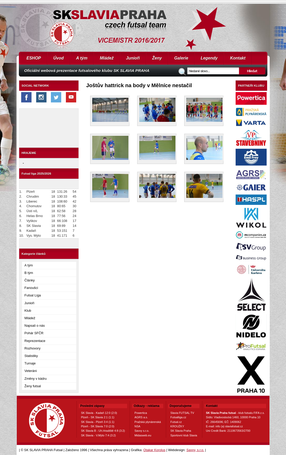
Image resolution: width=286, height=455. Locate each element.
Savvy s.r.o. (141, 430)
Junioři (133, 58)
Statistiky (31, 356)
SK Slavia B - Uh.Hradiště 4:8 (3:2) (103, 430)
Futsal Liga (33, 295)
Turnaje (30, 363)
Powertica (140, 412)
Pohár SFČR (34, 333)
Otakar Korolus (154, 450)
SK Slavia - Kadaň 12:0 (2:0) (99, 412)
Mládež (106, 58)
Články (30, 280)
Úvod (58, 58)
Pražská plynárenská (147, 421)
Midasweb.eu (142, 435)
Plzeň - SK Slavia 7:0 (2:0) (97, 426)
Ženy (157, 58)
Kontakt (237, 58)
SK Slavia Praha (181, 430)
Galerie (181, 58)
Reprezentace (35, 341)
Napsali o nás (35, 325)
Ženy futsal (33, 386)
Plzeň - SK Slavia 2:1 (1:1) (97, 417)
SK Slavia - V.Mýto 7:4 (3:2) (98, 435)
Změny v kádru (36, 379)
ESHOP (34, 58)
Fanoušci (31, 288)
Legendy (209, 58)
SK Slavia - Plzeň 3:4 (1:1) (97, 421)
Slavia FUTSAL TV (182, 412)
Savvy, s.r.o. (195, 450)
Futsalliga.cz (178, 417)
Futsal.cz (176, 421)
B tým (29, 273)
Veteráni (31, 371)
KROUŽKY (177, 426)
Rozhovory (33, 348)
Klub (28, 310)
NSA (137, 426)
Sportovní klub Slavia (184, 435)
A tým (82, 58)
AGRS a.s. (141, 417)
